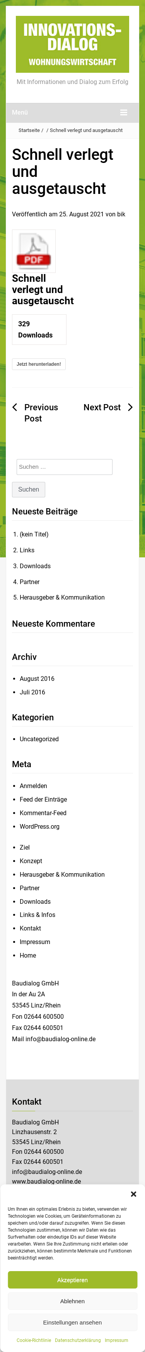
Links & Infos (37, 914)
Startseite (29, 130)
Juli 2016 (32, 692)
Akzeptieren (72, 1280)
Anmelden (33, 786)
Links (27, 550)
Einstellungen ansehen (72, 1322)
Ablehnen (72, 1301)
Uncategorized (39, 739)
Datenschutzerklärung (78, 1340)
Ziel (25, 847)
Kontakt (30, 928)
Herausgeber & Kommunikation (62, 597)
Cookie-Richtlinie (34, 1340)
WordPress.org (40, 826)
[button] (133, 1194)
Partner (29, 582)
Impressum (116, 1340)
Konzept (31, 861)
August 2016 (37, 678)
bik (121, 214)
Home (28, 955)
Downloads (35, 566)
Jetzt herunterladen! (39, 364)
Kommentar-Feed (43, 813)
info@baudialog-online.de (47, 1172)
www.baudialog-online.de (46, 1181)
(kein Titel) (34, 534)
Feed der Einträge (43, 799)
